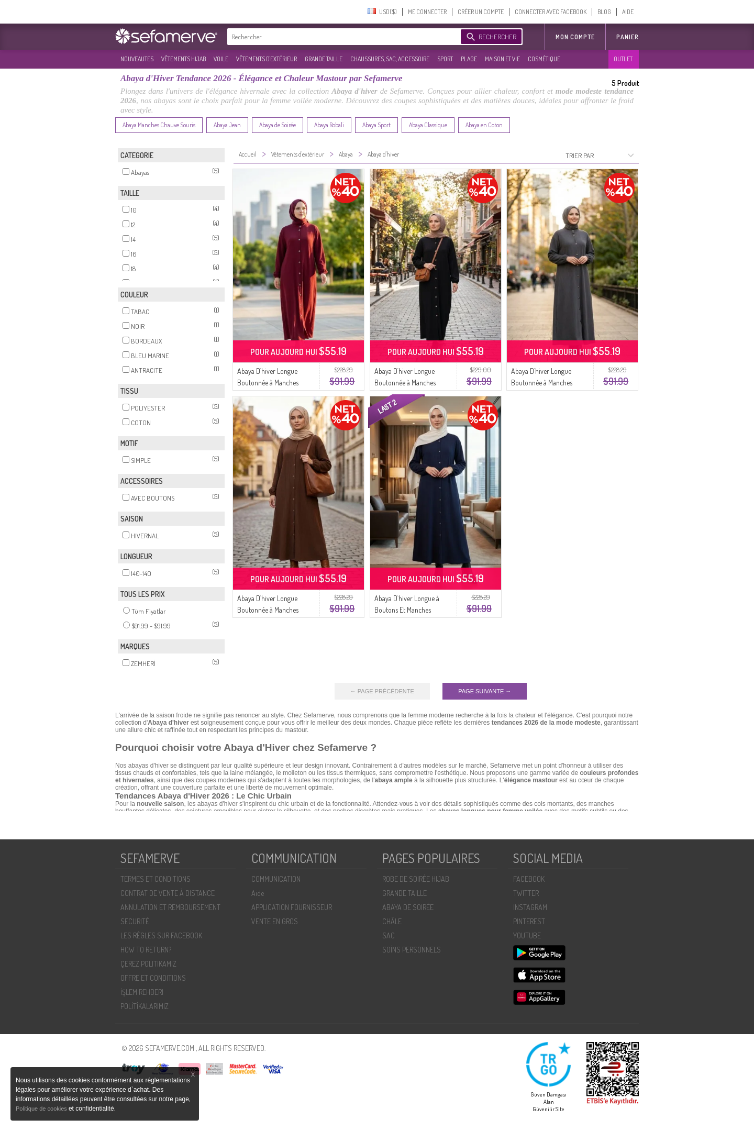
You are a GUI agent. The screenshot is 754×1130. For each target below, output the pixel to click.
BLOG (604, 12)
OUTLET (623, 59)
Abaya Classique (428, 125)
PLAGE (469, 59)
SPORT (445, 59)
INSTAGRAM (530, 907)
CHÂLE (392, 921)
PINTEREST (529, 921)
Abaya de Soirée (277, 125)
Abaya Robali (329, 125)
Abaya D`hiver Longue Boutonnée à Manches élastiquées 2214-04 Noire (409, 382)
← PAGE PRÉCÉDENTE (382, 691)
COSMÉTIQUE (544, 59)
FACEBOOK (529, 878)
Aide (257, 893)
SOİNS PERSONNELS (411, 949)
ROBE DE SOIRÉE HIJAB (415, 878)
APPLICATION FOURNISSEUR (291, 907)
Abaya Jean (227, 125)
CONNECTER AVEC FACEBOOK (550, 12)
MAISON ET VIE (502, 59)
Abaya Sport (376, 125)
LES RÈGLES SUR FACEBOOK (161, 935)
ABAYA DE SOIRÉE (408, 907)
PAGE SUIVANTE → (484, 691)
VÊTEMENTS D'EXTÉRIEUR (266, 59)
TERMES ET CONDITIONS (155, 878)
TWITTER (526, 893)
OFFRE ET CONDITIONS (153, 977)
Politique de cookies (42, 1108)
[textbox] (341, 36)
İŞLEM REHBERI (141, 992)
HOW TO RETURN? (145, 949)
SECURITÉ (134, 921)
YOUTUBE (527, 935)
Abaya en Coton (484, 125)
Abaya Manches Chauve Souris (159, 125)
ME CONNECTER (427, 12)
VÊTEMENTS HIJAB (183, 59)
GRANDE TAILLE (323, 59)
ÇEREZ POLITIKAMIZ (148, 963)
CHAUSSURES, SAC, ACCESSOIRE (389, 59)
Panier (627, 37)
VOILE (221, 59)
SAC (388, 935)
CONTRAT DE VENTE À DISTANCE (167, 893)
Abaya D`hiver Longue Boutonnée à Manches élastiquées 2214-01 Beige (271, 610)
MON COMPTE (575, 37)
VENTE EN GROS (274, 921)
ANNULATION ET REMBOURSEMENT (170, 907)
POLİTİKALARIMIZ (144, 1006)
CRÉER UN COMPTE (481, 12)
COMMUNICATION (276, 878)
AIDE (628, 12)
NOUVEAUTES (136, 59)
